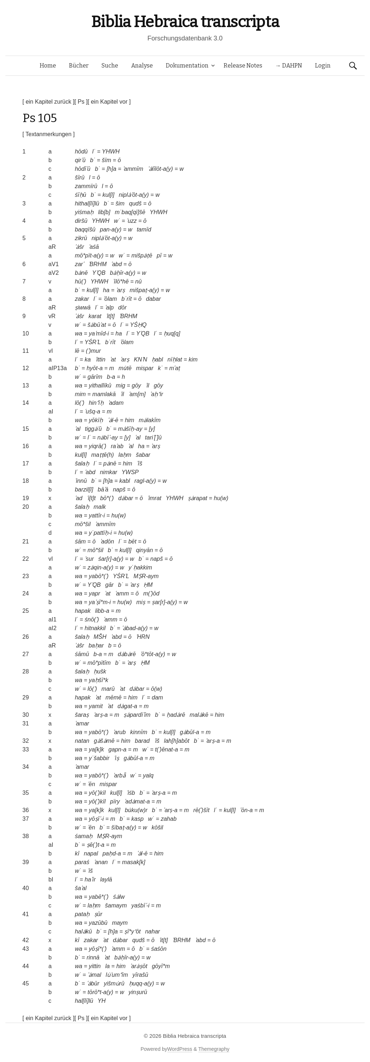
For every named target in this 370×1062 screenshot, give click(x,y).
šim (120, 203)
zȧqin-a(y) (100, 567)
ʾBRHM (98, 264)
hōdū (81, 151)
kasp (138, 819)
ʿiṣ (116, 758)
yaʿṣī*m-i (100, 602)
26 (25, 637)
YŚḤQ (138, 325)
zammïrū (86, 186)
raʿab (117, 446)
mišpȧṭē (142, 255)
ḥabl (157, 359)
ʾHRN (143, 637)
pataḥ (82, 914)
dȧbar (125, 498)
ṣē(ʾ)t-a (95, 845)
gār (109, 585)
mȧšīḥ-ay (130, 429)
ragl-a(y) (145, 481)
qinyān (144, 550)
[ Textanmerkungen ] (48, 134)
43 (25, 949)
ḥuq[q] (172, 333)
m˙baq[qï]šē (130, 212)
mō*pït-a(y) (89, 255)
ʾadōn (107, 541)
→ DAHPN (288, 65)
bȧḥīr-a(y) (122, 273)
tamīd (144, 229)
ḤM (147, 585)
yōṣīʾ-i (96, 819)
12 (25, 368)
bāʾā (103, 489)
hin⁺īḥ (96, 403)
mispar (145, 368)
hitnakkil (95, 628)
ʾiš (157, 741)
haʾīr (90, 879)
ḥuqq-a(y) (141, 983)
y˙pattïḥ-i (100, 533)
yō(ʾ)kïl (97, 793)
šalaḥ (82, 463)
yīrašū (141, 975)
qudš (135, 203)
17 (25, 463)
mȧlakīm (150, 420)
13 (25, 385)
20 (25, 507)
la (107, 966)
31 (25, 723)
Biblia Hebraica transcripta (185, 22)
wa (78, 333)
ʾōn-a (246, 810)
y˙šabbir (99, 758)
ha (106, 290)
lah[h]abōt (176, 741)
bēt (132, 541)
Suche (110, 65)
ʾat (113, 359)
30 (25, 715)
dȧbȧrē (127, 654)
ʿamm (122, 593)
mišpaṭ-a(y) (144, 290)
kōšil (157, 827)
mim (80, 394)
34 (25, 767)
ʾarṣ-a (101, 715)
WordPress (179, 1049)
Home (48, 65)
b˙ (92, 160)
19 (25, 498)
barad (142, 741)
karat (95, 316)
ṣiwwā (83, 307)
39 (25, 862)
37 (25, 819)
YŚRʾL (93, 342)
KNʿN (140, 359)
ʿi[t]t (91, 498)
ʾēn (91, 784)
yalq (148, 775)
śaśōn (159, 949)
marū (108, 689)
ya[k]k (96, 749)
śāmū (82, 654)
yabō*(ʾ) (99, 576)
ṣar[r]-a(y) (164, 602)
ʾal (77, 429)
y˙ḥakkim (140, 567)
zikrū (81, 238)
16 (25, 446)
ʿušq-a (92, 411)
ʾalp (109, 307)
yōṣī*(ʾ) (98, 949)
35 (25, 793)
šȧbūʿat (96, 325)
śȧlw (119, 897)
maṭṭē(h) (102, 455)
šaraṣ (82, 715)
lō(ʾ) (79, 403)
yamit (96, 706)
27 (25, 654)
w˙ (117, 221)
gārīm (94, 377)
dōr (122, 307)
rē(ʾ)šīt (201, 810)
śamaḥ (83, 836)
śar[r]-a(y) (110, 559)
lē (77, 351)
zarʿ (79, 264)
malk (100, 507)
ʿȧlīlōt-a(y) (160, 169)
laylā (106, 879)
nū (138, 281)
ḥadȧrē (176, 715)
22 (25, 559)
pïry (115, 801)
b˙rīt (126, 299)
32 (25, 741)
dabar (153, 299)
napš (119, 489)
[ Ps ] (80, 102)
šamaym (116, 905)
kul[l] (108, 195)
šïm (106, 160)
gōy (136, 385)
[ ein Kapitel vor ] (109, 102)
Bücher (79, 65)
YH (102, 1001)
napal (91, 853)
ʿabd (116, 264)
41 (25, 914)
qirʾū (80, 160)
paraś (82, 862)
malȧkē (199, 715)
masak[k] (133, 862)
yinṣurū (138, 992)
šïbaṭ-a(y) (123, 827)
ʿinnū (81, 481)
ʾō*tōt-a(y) (152, 654)
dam (157, 697)
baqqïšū (85, 229)
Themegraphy (213, 1049)
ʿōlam (110, 299)
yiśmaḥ (84, 212)
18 (25, 481)
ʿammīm (133, 169)
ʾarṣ (120, 290)
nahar (152, 931)
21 (25, 541)
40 (25, 888)
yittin (95, 966)
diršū (81, 221)
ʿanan (101, 862)
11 (25, 351)
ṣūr (98, 914)
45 (25, 983)
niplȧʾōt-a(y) (134, 195)
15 (25, 429)
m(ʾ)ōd (151, 593)
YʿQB (99, 273)
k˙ (160, 368)
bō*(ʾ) (107, 498)
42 (25, 940)
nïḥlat (175, 359)
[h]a (111, 169)
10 (25, 333)
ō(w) (156, 689)
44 (25, 966)
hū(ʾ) (80, 281)
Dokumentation (187, 65)
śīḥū (80, 195)
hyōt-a (95, 368)
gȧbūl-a (189, 732)
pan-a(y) (111, 229)
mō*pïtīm (99, 663)
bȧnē (81, 273)
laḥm (125, 455)
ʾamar (82, 723)
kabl (124, 481)
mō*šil (83, 524)
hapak (83, 611)
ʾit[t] (110, 316)
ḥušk (100, 671)
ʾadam (116, 403)
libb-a (102, 611)
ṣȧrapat (197, 498)
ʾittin (100, 359)
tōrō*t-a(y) (100, 992)
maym (120, 923)
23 (25, 576)
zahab (169, 819)
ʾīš (139, 463)
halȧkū (83, 931)
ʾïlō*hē (121, 281)
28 (25, 671)
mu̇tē (125, 368)
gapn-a (117, 749)
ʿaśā (94, 247)
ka (88, 359)
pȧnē (109, 463)
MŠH (100, 637)
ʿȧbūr (93, 983)
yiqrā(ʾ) (97, 446)
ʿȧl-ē (113, 420)
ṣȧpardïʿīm (137, 715)
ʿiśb (130, 793)
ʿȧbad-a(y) (135, 628)
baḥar (96, 645)
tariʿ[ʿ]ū (153, 437)
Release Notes (243, 65)
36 (25, 810)
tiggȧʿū (93, 429)
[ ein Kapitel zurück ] (48, 102)
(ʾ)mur (93, 351)
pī (159, 255)
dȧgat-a (127, 706)
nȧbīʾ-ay (107, 437)
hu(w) (221, 498)
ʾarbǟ (119, 775)
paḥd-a (112, 853)
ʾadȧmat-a (137, 801)
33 (25, 749)
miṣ (140, 602)
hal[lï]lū (84, 1001)
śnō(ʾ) (92, 619)
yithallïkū (100, 385)
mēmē (113, 697)
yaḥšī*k (98, 680)
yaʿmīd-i (99, 333)
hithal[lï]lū (87, 203)
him (129, 420)
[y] (152, 429)
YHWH (111, 151)
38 (25, 836)
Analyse (142, 65)
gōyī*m (161, 966)
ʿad (78, 498)
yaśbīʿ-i (140, 905)
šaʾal (80, 888)
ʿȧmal (94, 975)
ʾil (147, 385)
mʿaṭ (174, 368)
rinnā (93, 957)
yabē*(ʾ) (99, 897)
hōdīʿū (82, 169)
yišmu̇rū (114, 983)
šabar (143, 455)
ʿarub (119, 732)
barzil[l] (84, 489)
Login (323, 65)
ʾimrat (154, 498)
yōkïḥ (96, 420)
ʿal (130, 446)
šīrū (80, 177)
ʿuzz (131, 221)
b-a (111, 377)
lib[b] (104, 212)
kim (193, 359)
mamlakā (104, 394)
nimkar (108, 472)
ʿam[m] (137, 394)
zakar (82, 299)
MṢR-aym (146, 576)
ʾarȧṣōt (138, 966)
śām (80, 541)
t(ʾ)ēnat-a (166, 749)
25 (25, 611)
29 (25, 697)
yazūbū (98, 923)
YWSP (130, 472)
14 (25, 403)
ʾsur (89, 559)
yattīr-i (97, 515)
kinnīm (138, 732)
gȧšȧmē (104, 741)
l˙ (93, 151)
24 (25, 593)
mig (120, 385)
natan (82, 741)
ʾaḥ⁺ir (156, 394)
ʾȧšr (79, 247)
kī (77, 853)
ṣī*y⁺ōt (132, 931)
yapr (94, 593)
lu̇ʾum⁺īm (117, 975)
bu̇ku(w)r (136, 810)
